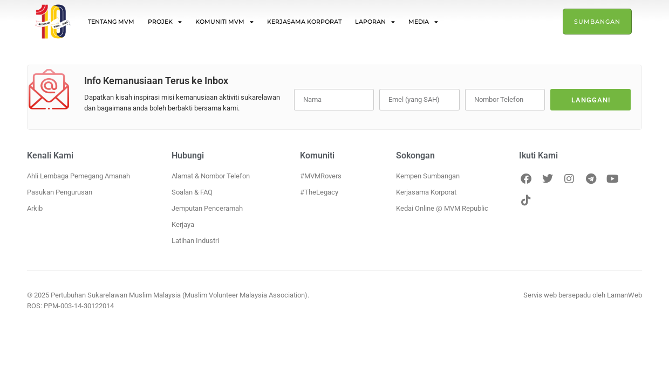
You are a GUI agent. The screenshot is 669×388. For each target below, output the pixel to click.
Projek (165, 21)
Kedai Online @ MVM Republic (442, 208)
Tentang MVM (111, 21)
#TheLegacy (319, 192)
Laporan (375, 21)
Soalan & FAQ (192, 192)
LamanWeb (624, 295)
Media (423, 21)
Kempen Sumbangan (428, 176)
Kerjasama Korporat (304, 21)
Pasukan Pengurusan (59, 192)
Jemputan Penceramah (207, 208)
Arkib (35, 208)
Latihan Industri (195, 241)
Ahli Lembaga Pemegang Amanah (78, 176)
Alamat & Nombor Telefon (211, 176)
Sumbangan (597, 21)
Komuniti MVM (224, 21)
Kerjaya (183, 224)
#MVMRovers (321, 176)
